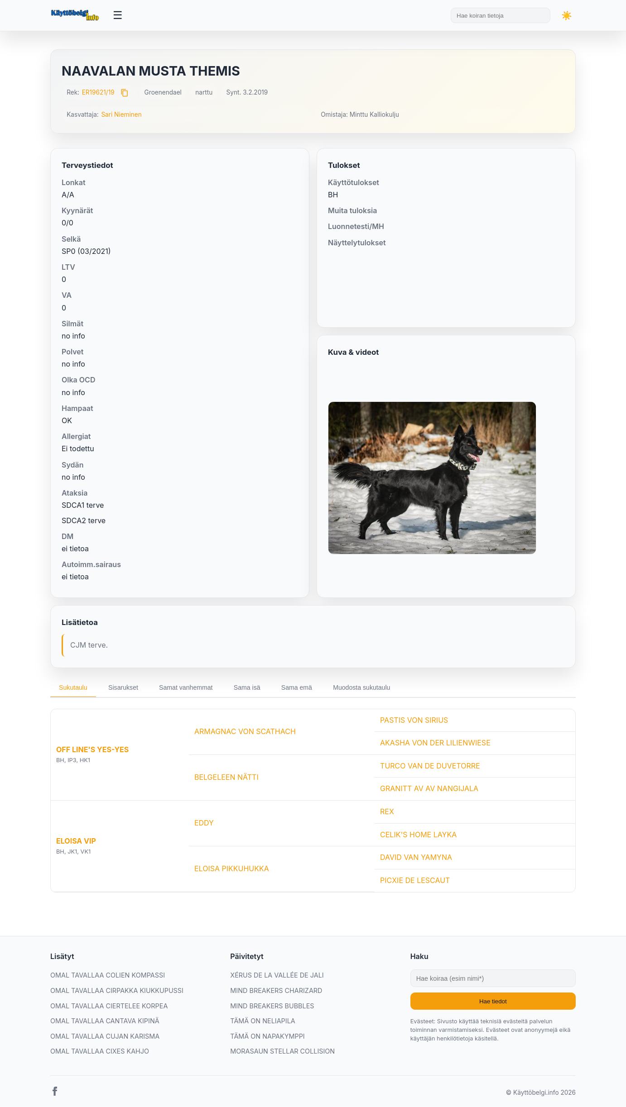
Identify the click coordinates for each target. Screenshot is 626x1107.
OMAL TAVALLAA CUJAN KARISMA (104, 1036)
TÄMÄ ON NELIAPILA (262, 1021)
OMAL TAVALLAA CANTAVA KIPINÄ (104, 1021)
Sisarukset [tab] (125, 688)
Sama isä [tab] (252, 688)
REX (387, 811)
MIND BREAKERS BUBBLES (272, 1006)
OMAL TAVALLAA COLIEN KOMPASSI (107, 975)
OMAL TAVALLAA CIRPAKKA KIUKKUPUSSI (116, 991)
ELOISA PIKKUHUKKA (231, 868)
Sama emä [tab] (303, 688)
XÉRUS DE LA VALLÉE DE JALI (276, 975)
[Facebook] (54, 1093)
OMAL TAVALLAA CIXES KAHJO (99, 1051)
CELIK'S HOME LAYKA (418, 835)
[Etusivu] (76, 15)
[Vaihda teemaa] (567, 15)
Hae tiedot (493, 1001)
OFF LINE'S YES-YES (92, 749)
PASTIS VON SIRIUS (414, 720)
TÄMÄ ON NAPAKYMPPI (267, 1036)
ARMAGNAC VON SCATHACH (245, 731)
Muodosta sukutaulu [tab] (370, 688)
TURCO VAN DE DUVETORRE (430, 766)
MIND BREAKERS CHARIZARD (276, 991)
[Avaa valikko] (117, 15)
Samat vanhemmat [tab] (189, 688)
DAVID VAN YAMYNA (416, 857)
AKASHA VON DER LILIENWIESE (435, 743)
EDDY (204, 823)
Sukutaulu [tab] (73, 688)
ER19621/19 (98, 92)
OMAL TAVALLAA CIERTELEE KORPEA (109, 1006)
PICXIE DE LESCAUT (415, 880)
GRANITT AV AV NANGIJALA (429, 788)
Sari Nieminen (121, 114)
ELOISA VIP (76, 841)
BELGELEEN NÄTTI (226, 777)
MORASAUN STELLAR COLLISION (282, 1051)
